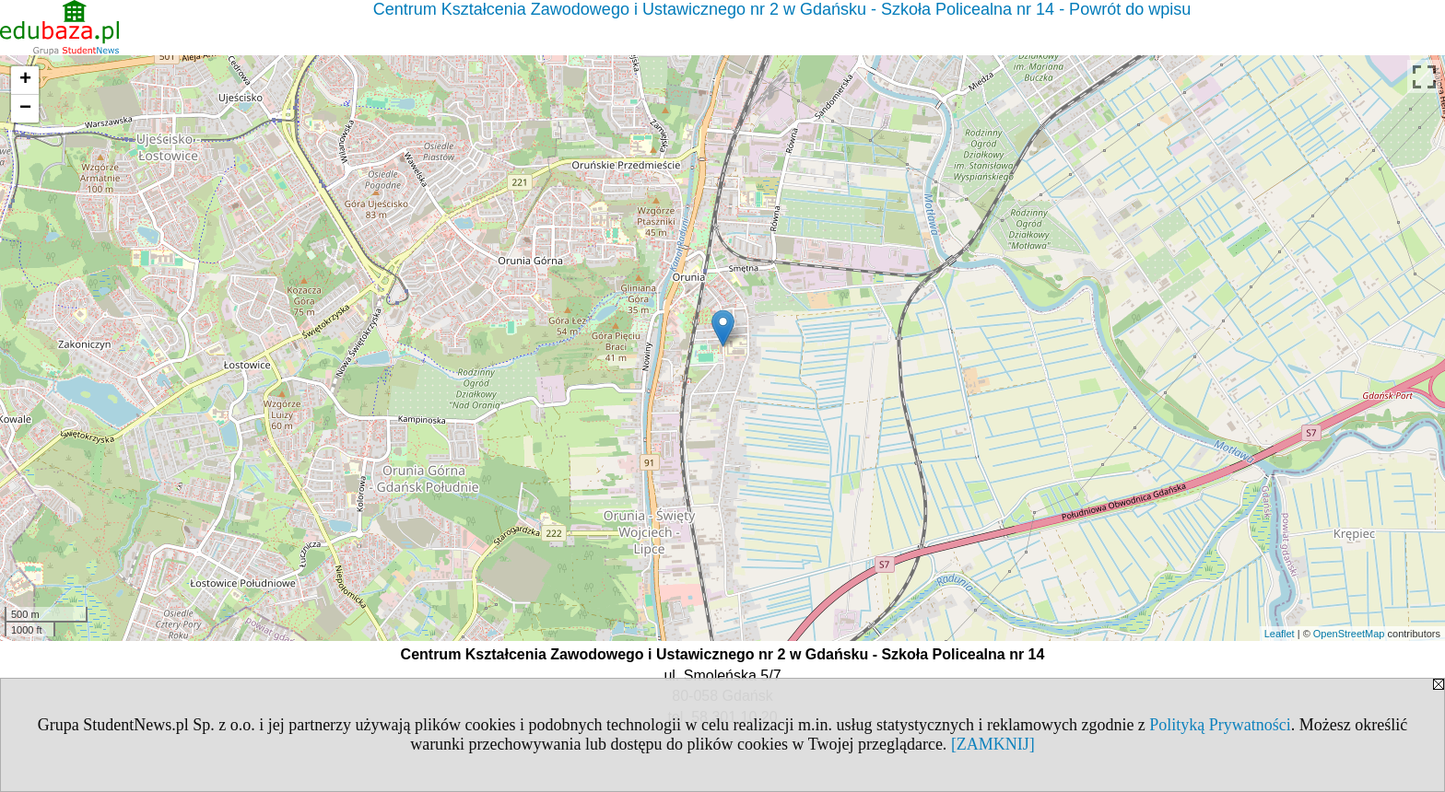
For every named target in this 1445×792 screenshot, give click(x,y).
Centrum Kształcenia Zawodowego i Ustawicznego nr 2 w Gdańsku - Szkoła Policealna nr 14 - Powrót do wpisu (782, 9)
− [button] (25, 108)
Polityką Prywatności (1220, 725)
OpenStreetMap (1349, 633)
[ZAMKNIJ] (993, 744)
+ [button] (25, 80)
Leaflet (1279, 633)
